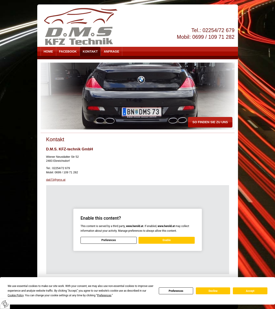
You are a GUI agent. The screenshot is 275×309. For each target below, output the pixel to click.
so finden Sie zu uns (210, 122)
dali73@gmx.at (56, 179)
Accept (250, 291)
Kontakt (90, 51)
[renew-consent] (5, 304)
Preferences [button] (104, 295)
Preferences (176, 291)
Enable (166, 240)
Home (48, 51)
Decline (213, 291)
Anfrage (111, 51)
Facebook (68, 51)
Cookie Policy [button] (15, 295)
